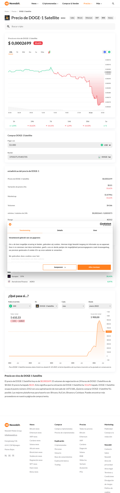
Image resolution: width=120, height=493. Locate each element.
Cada (63, 302)
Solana (110, 18)
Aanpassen (60, 267)
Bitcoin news (34, 429)
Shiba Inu (83, 460)
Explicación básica (62, 461)
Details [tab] (60, 230)
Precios (87, 3)
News (34, 3)
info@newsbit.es (11, 435)
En (36, 302)
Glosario (58, 453)
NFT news (33, 464)
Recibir (10, 153)
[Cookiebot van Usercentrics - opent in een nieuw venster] (101, 224)
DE (9, 455)
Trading (57, 465)
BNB (103, 18)
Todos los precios (86, 429)
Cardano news (35, 441)
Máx (42, 52)
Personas (58, 449)
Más (98, 3)
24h (10, 52)
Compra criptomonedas (64, 429)
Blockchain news (36, 452)
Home (7, 11)
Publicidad (108, 429)
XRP (97, 18)
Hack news (34, 468)
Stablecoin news (36, 456)
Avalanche (84, 468)
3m (30, 52)
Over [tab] (95, 230)
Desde (91, 302)
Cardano (83, 444)
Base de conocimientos (63, 457)
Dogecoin (83, 448)
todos (72, 18)
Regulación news (36, 460)
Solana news (34, 444)
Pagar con (11, 141)
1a (36, 52)
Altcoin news (34, 448)
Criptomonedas (49, 3)
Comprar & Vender (70, 3)
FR (13, 455)
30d (23, 52)
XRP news (33, 437)
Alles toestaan (94, 267)
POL (81, 472)
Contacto (108, 449)
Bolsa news (34, 472)
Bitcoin (80, 18)
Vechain (83, 464)
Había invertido (14, 302)
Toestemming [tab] (24, 230)
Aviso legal (109, 469)
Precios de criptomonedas (64, 433)
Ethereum (89, 18)
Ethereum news (36, 433)
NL (6, 455)
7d (17, 52)
